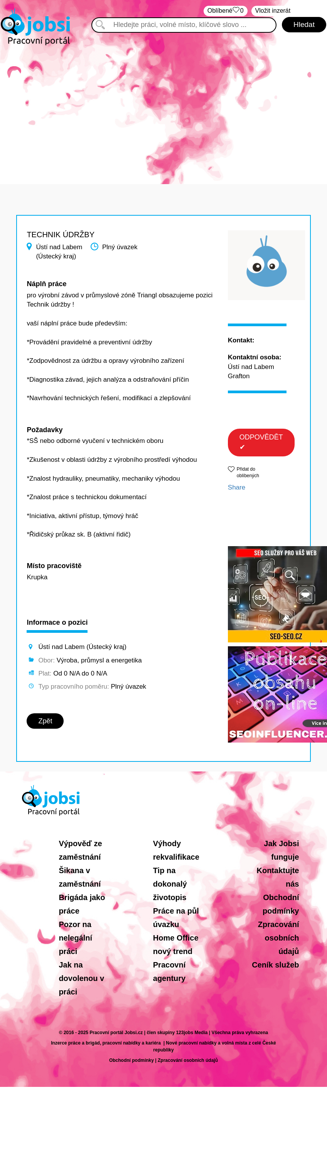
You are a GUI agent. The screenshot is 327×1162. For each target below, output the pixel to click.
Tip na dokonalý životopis (170, 884)
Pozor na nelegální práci (75, 938)
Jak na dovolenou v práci (81, 978)
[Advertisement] (163, 111)
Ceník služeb (275, 965)
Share (236, 487)
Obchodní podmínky (131, 1060)
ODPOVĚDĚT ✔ (261, 442)
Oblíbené (225, 11)
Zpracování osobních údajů (278, 938)
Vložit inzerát (273, 10)
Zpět (45, 721)
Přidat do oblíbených (248, 472)
